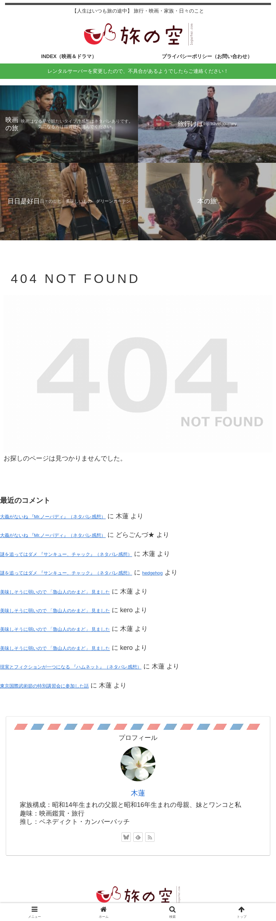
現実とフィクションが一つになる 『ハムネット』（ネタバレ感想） (71, 667)
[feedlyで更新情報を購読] (138, 837)
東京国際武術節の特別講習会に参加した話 (44, 686)
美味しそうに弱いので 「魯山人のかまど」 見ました (55, 592)
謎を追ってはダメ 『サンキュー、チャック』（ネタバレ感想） (66, 554)
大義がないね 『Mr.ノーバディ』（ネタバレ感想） (53, 516)
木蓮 (138, 793)
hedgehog (152, 573)
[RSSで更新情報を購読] (150, 837)
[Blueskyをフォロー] (126, 837)
